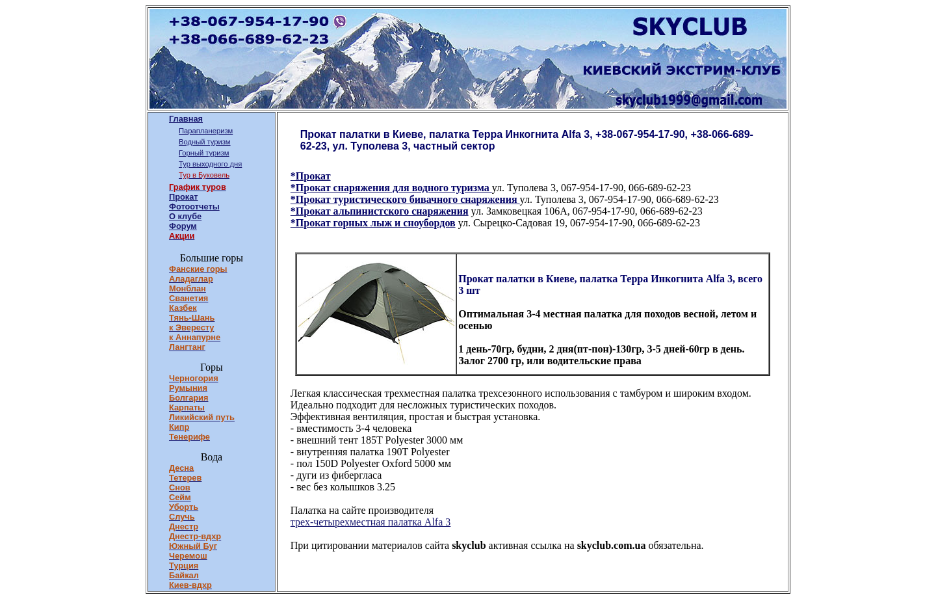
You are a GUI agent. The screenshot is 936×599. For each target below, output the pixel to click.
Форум (183, 226)
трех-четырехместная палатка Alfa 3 (370, 521)
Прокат (183, 197)
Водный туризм (205, 142)
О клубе (185, 216)
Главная (186, 119)
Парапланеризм (206, 131)
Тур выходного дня (210, 164)
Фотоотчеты (194, 206)
